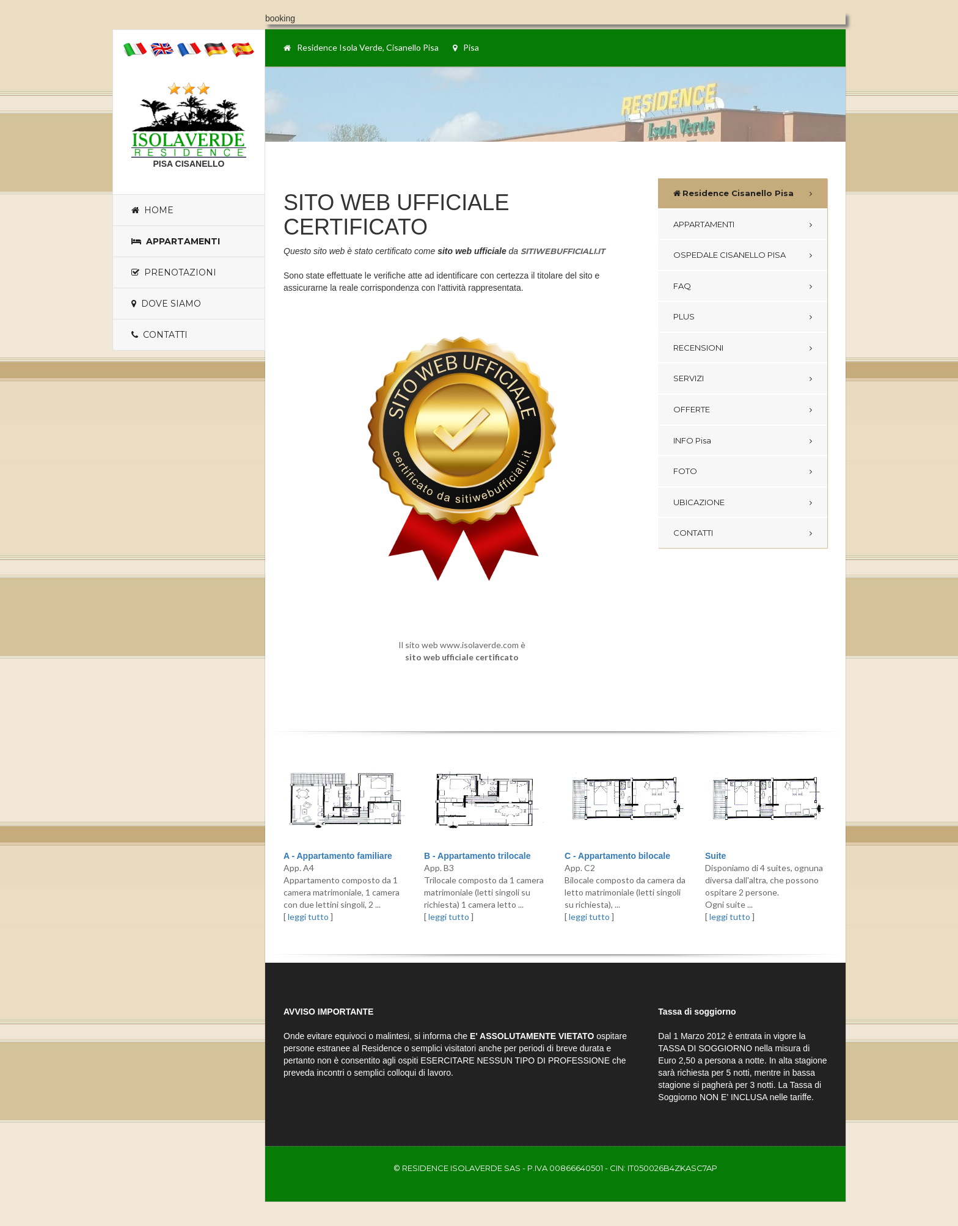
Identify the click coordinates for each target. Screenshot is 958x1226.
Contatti (159, 334)
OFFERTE (691, 409)
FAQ (682, 286)
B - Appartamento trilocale (477, 856)
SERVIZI (688, 378)
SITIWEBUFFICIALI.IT (563, 251)
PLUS (684, 316)
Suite (715, 856)
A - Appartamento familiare (337, 856)
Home (152, 210)
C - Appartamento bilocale (617, 856)
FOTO (685, 471)
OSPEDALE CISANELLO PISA (729, 255)
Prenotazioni (173, 272)
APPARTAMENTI (703, 224)
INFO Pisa (692, 440)
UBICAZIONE (699, 502)
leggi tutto (308, 916)
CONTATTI (693, 533)
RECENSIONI (698, 347)
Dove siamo (166, 303)
